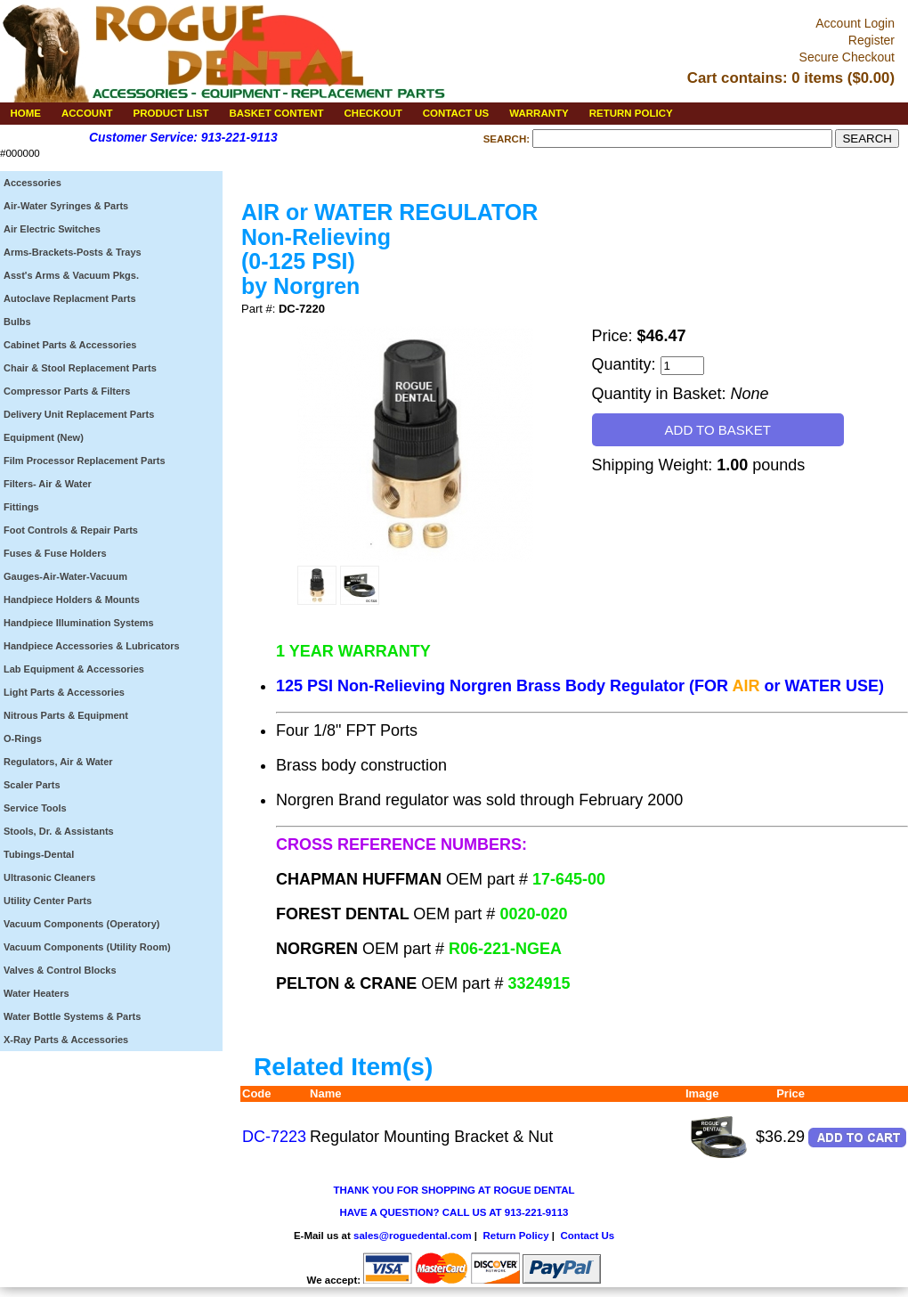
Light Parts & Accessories (64, 692)
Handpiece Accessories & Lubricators (92, 645)
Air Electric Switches (52, 229)
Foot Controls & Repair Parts (71, 530)
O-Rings (23, 738)
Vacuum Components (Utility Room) (87, 947)
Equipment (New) (44, 437)
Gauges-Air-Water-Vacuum (65, 576)
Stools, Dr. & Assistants (59, 831)
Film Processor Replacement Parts (85, 460)
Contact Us (587, 1235)
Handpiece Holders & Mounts (72, 599)
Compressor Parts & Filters (67, 391)
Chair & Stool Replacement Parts (80, 368)
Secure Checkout (847, 57)
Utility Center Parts (48, 900)
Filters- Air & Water (48, 483)
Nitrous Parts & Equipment (66, 715)
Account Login (855, 23)
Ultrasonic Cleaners (49, 877)
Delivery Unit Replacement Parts (79, 414)
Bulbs (17, 321)
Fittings (21, 507)
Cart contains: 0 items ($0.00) (791, 77)
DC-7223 (274, 1137)
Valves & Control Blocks (60, 970)
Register (871, 40)
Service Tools (35, 808)
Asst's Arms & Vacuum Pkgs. (71, 275)
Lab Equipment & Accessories (74, 669)
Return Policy (515, 1235)
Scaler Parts (32, 784)
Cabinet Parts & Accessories (70, 344)
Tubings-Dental (39, 854)
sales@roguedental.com (412, 1235)
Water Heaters (36, 993)
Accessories (32, 182)
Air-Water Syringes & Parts (66, 205)
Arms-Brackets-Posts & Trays (73, 252)
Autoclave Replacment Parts (70, 298)
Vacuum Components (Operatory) (81, 923)
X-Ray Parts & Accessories (66, 1039)
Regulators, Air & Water (58, 761)
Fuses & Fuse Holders (55, 553)
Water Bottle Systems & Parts (72, 1016)
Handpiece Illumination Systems (79, 622)
